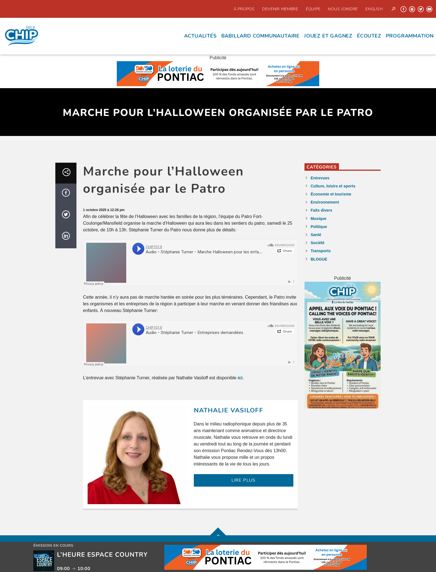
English (374, 9)
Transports (321, 251)
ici (240, 377)
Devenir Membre (280, 9)
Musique (318, 218)
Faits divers (321, 210)
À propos (244, 9)
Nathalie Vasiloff (228, 410)
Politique (319, 226)
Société (317, 243)
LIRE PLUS (243, 480)
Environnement (325, 202)
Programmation (410, 36)
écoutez (369, 36)
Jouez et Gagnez (328, 36)
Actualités (200, 36)
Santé (316, 234)
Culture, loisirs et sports (333, 186)
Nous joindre (343, 9)
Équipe (313, 9)
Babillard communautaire (260, 36)
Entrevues (320, 178)
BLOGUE (319, 259)
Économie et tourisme (331, 194)
